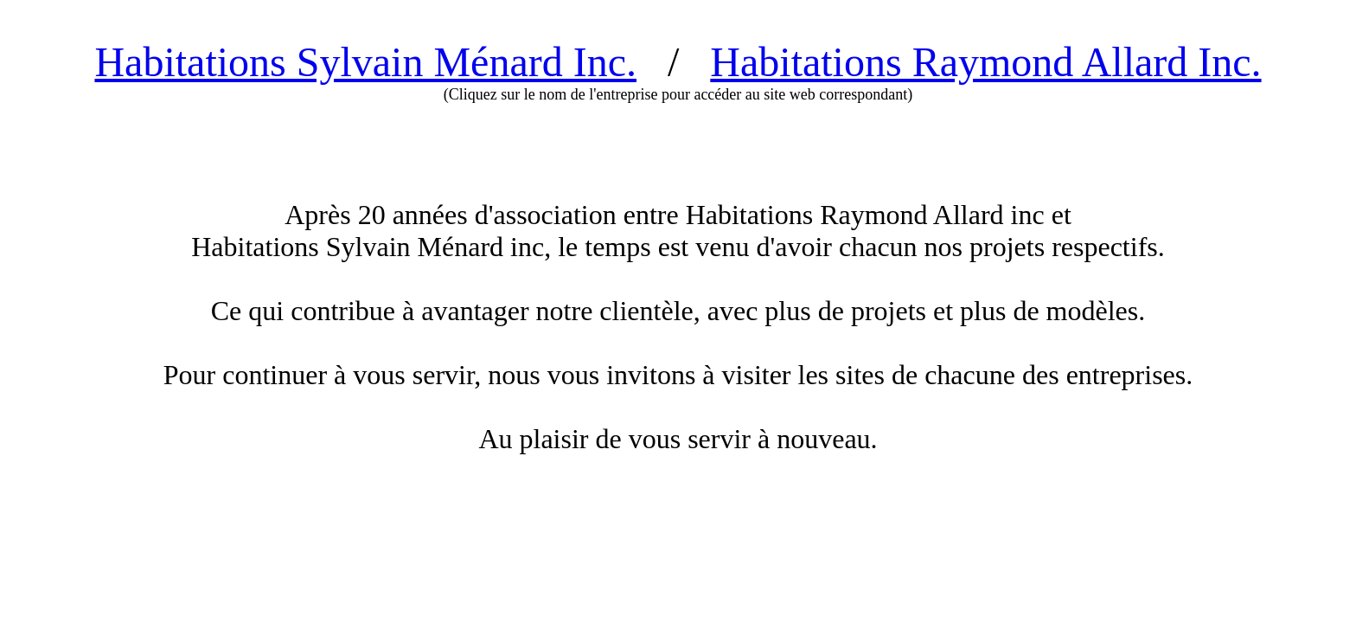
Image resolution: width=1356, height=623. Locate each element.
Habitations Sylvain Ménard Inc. (365, 62)
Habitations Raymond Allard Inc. (985, 62)
